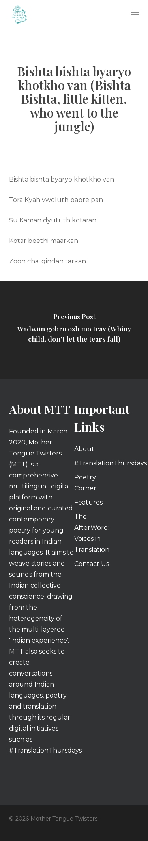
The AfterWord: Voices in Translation (91, 533)
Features (88, 502)
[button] (135, 14)
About (84, 449)
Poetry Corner (85, 483)
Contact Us (91, 563)
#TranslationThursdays (93, 463)
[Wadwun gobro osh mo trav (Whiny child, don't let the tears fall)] (74, 330)
